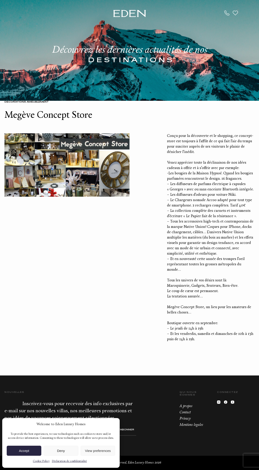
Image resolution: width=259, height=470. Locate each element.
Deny (61, 451)
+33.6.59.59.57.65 (227, 13)
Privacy (185, 419)
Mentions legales (191, 425)
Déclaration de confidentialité (69, 461)
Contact (185, 412)
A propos (186, 406)
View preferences (98, 451)
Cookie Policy (41, 461)
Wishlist (235, 13)
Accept (24, 451)
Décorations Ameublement (26, 102)
